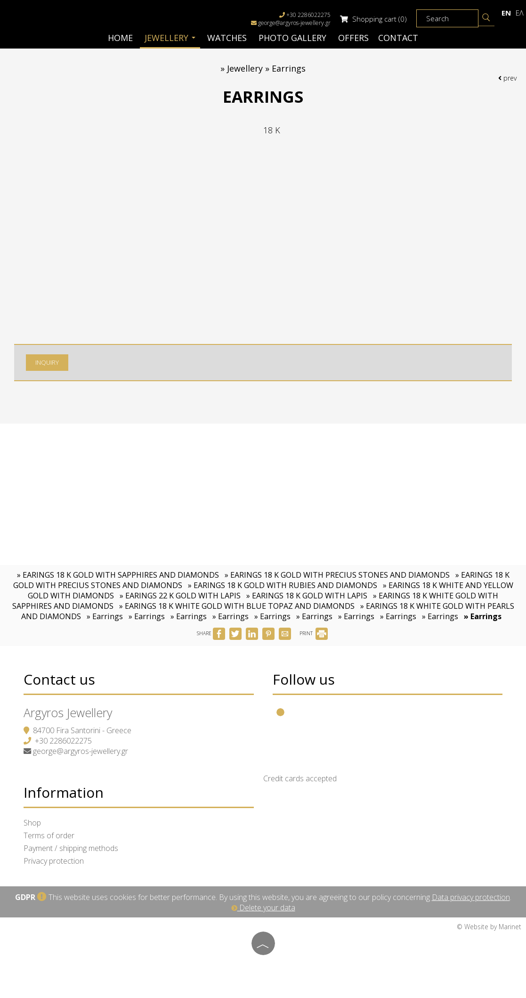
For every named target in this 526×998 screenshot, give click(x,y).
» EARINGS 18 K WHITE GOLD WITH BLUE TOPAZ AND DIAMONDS (237, 606)
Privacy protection (54, 861)
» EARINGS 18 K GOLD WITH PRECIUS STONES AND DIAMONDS (337, 575)
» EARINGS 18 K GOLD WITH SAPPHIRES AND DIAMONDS (118, 575)
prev (507, 78)
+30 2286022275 (63, 741)
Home (120, 37)
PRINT (313, 633)
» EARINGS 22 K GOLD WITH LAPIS (180, 595)
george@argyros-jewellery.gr (294, 23)
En (506, 12)
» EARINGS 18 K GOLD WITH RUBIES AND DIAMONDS (282, 585)
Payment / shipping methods (71, 848)
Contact (398, 37)
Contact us (59, 679)
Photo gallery (292, 37)
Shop (32, 823)
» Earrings (105, 616)
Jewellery (170, 37)
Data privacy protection (471, 897)
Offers (353, 37)
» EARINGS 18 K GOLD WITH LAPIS (306, 595)
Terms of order (49, 835)
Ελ (520, 12)
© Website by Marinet (489, 926)
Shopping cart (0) (373, 19)
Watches (227, 37)
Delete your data (263, 907)
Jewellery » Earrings (266, 68)
